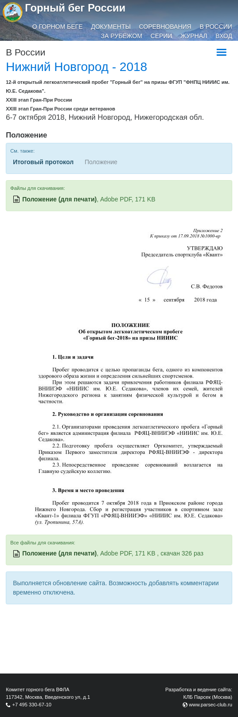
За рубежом (121, 35)
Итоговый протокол (43, 161)
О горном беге (57, 26)
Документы (111, 26)
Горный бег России (75, 8)
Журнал (193, 35)
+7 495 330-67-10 (31, 704)
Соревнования (165, 26)
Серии (161, 35)
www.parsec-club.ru (210, 704)
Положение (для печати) (59, 199)
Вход (223, 35)
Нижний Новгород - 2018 (76, 67)
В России (215, 26)
